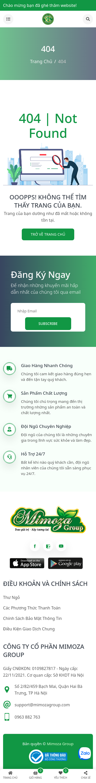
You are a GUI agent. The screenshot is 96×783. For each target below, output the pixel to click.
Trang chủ (41, 61)
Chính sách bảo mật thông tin (32, 618)
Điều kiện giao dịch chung (29, 629)
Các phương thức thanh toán (31, 608)
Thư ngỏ (11, 597)
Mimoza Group (60, 743)
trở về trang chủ (48, 234)
